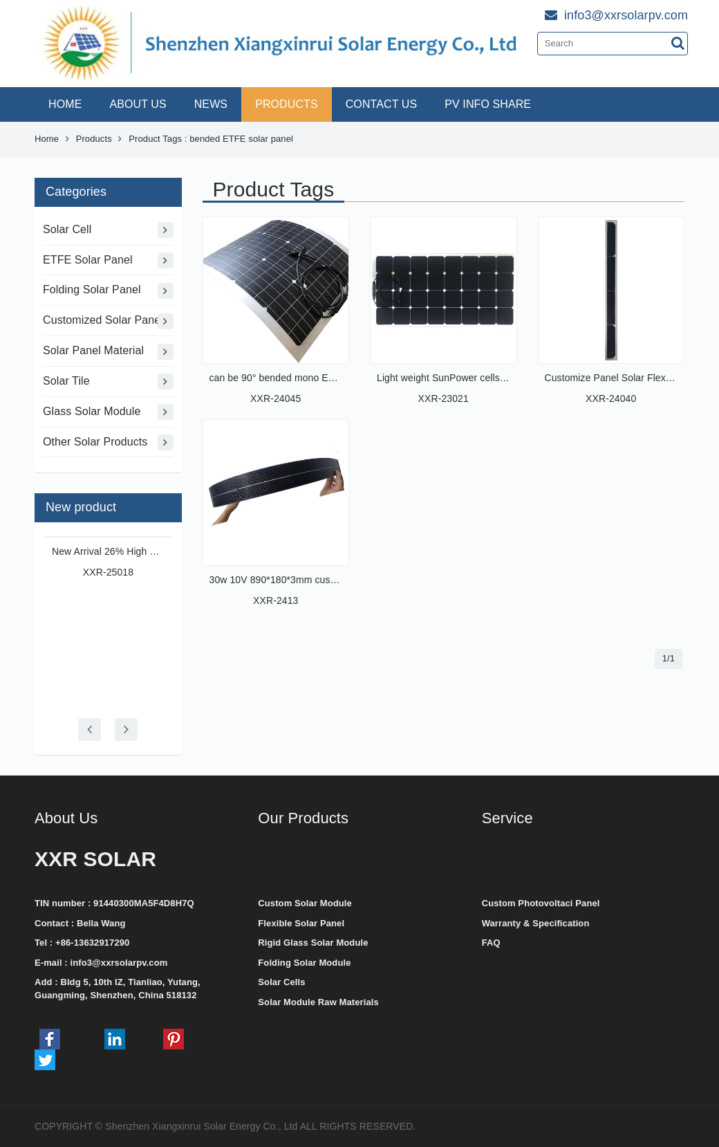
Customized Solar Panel (108, 321)
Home (47, 139)
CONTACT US (382, 104)
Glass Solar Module (108, 412)
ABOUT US (137, 104)
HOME (65, 104)
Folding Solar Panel (108, 291)
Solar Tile (108, 381)
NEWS (210, 104)
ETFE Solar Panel (108, 260)
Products (94, 139)
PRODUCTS (286, 104)
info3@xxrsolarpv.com (118, 962)
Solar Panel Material (108, 352)
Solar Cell (108, 230)
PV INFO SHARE (488, 104)
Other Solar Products (108, 442)
